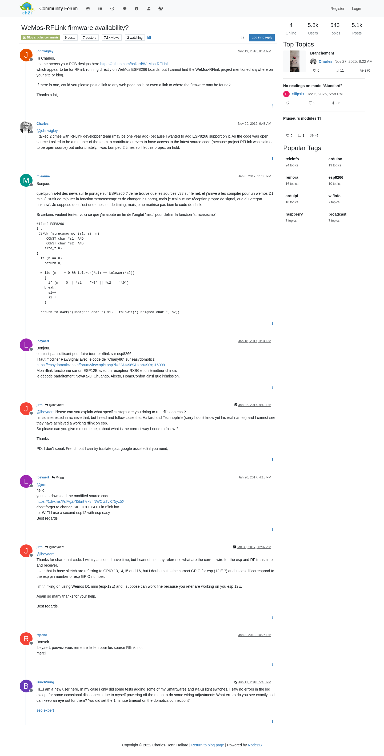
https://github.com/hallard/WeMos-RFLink (134, 64)
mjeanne (43, 176)
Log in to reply (262, 37)
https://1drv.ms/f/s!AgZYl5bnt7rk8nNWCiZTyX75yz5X (81, 501)
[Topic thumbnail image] (294, 62)
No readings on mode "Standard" (312, 86)
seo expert (45, 710)
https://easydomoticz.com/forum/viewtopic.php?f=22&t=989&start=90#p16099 (101, 365)
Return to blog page (207, 745)
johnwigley (45, 51)
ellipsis (298, 94)
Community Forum (58, 8)
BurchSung (45, 682)
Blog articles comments (41, 37)
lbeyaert (43, 341)
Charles (43, 124)
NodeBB (255, 745)
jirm (39, 405)
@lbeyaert (54, 405)
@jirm (57, 478)
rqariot (42, 635)
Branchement (322, 53)
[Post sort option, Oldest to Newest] (242, 37)
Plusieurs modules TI (302, 118)
